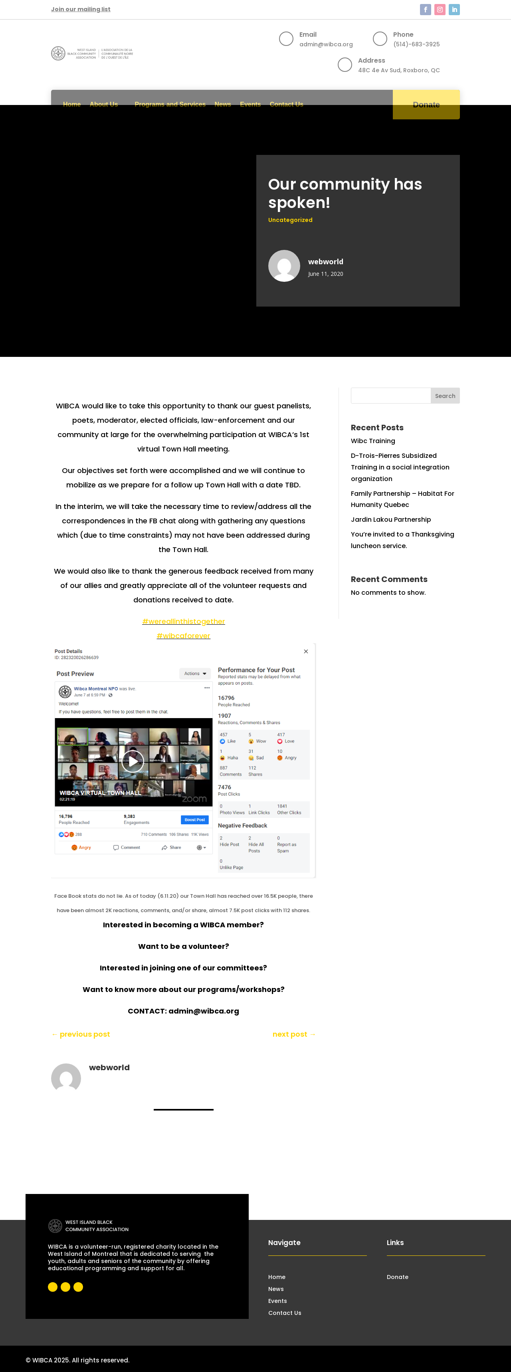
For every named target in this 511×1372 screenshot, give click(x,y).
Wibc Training (373, 440)
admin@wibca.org (326, 44)
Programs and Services (170, 104)
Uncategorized (290, 220)
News (222, 104)
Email (308, 34)
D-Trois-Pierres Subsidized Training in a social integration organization (400, 467)
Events (250, 104)
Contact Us (286, 104)
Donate (426, 104)
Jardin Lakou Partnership (391, 519)
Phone (403, 34)
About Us (103, 104)
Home (72, 104)
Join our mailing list (81, 9)
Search (445, 396)
